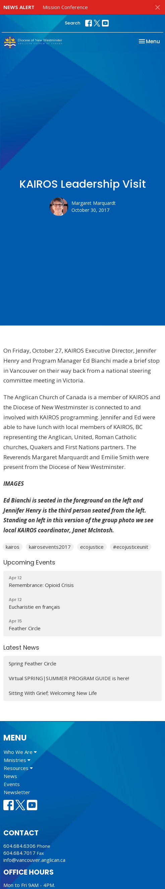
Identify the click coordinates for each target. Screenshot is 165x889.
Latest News (21, 647)
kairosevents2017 (50, 546)
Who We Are (20, 752)
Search (72, 23)
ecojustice (92, 546)
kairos (12, 546)
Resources (18, 768)
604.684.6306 (19, 845)
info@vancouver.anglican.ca (34, 859)
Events (12, 784)
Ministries (17, 760)
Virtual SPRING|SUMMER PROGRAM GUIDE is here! (69, 678)
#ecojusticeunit (130, 546)
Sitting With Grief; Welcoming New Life (53, 693)
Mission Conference (65, 7)
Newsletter (17, 792)
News (10, 776)
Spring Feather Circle (32, 663)
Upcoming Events (29, 562)
